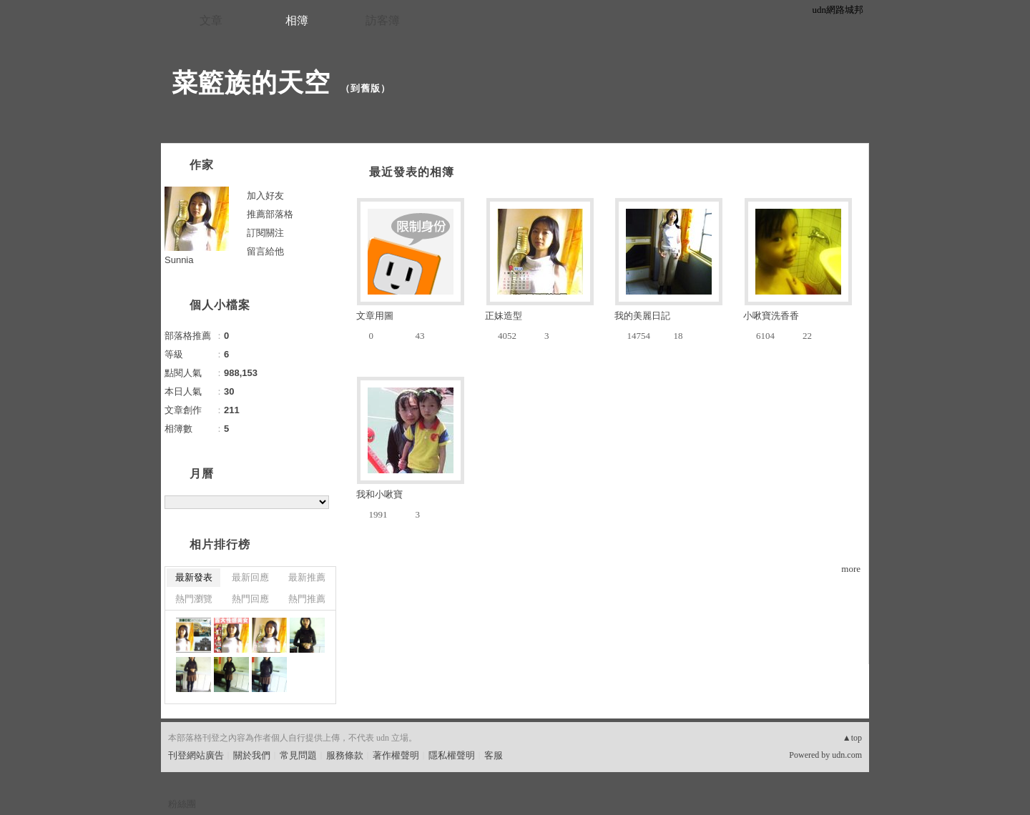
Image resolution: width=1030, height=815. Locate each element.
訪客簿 (383, 20)
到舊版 (365, 88)
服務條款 (344, 755)
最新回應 (250, 577)
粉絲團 (182, 804)
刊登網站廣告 (196, 755)
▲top (852, 738)
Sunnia (179, 260)
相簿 (296, 20)
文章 (211, 20)
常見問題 (298, 755)
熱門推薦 (306, 598)
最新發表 (193, 577)
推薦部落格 (270, 214)
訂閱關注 (265, 232)
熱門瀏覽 (193, 598)
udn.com (847, 755)
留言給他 (265, 251)
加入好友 (265, 195)
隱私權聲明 (451, 755)
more (850, 568)
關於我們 (251, 755)
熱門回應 (250, 598)
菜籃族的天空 (251, 82)
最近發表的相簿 (411, 172)
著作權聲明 (396, 755)
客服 (493, 755)
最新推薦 (306, 577)
